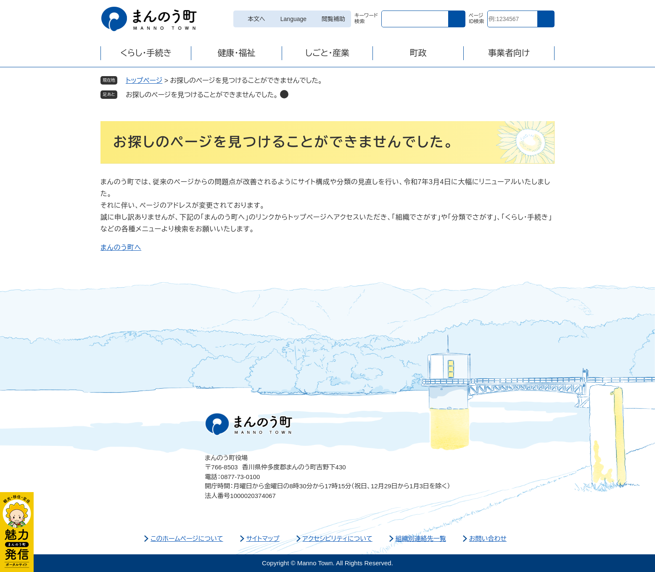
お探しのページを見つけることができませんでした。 (202, 94)
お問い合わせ (488, 538)
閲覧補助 (333, 19)
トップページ (144, 80)
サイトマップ (263, 538)
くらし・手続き (146, 53)
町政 (418, 53)
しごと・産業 (327, 53)
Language (293, 19)
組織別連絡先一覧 (421, 538)
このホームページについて (187, 538)
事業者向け (509, 53)
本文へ (256, 19)
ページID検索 (476, 18)
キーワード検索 (366, 18)
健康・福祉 (237, 53)
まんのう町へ (120, 247)
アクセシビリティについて (337, 538)
